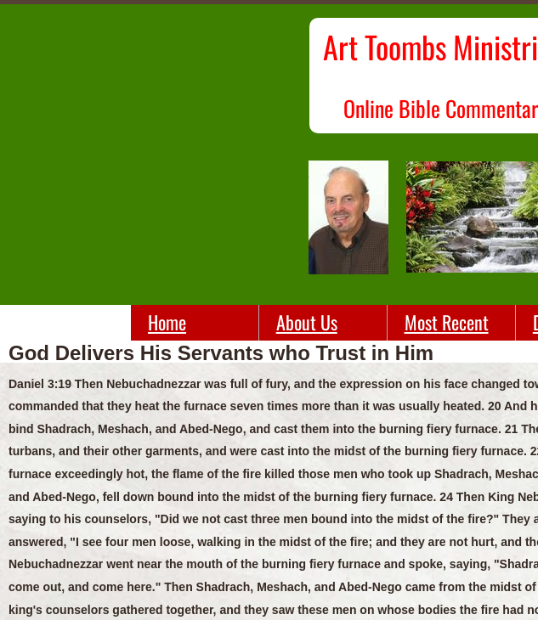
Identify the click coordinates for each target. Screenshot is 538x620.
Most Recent (447, 321)
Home (167, 321)
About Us (306, 321)
